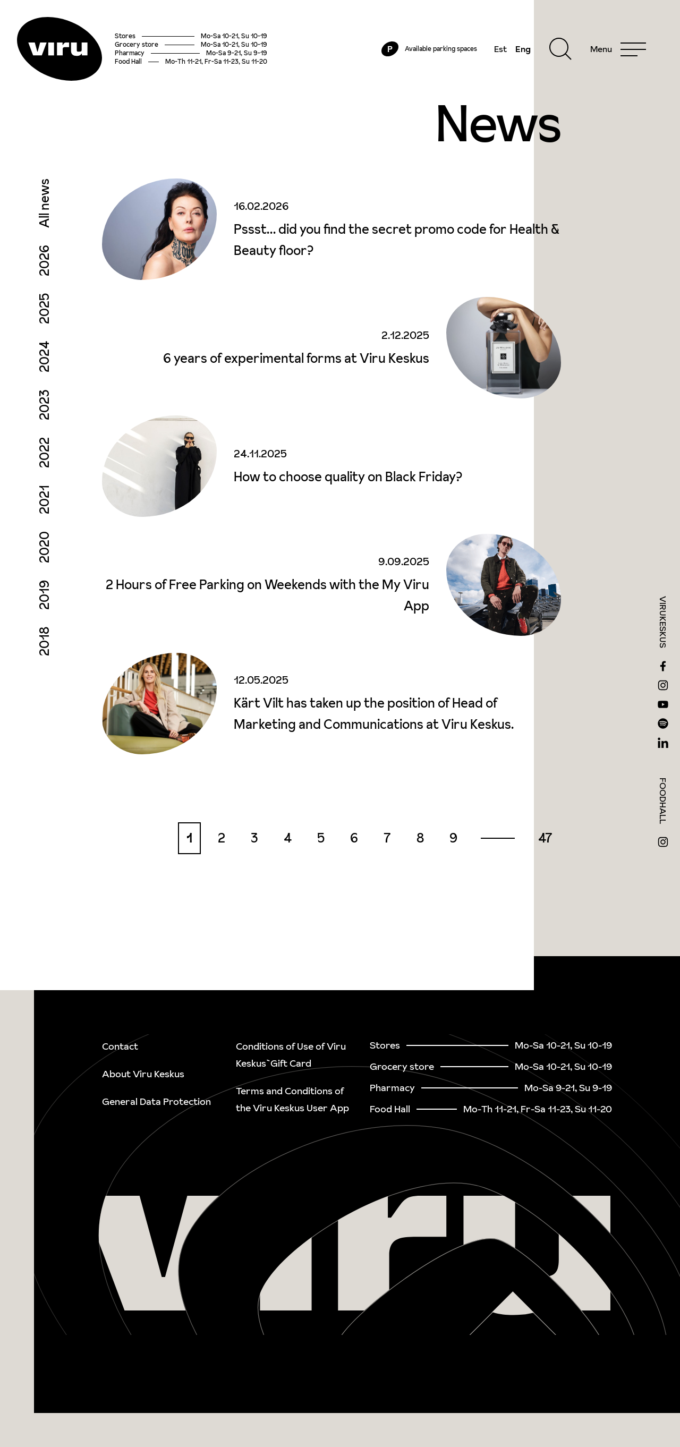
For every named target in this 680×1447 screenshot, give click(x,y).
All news (44, 203)
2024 (44, 356)
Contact (120, 1046)
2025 (44, 308)
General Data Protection (156, 1101)
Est (500, 49)
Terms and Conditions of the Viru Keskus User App (292, 1099)
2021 (44, 499)
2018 (44, 641)
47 (545, 838)
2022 (44, 452)
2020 (44, 547)
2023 (44, 404)
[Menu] (618, 49)
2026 (44, 260)
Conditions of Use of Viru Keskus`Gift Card (291, 1055)
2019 (44, 595)
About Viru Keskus (143, 1073)
